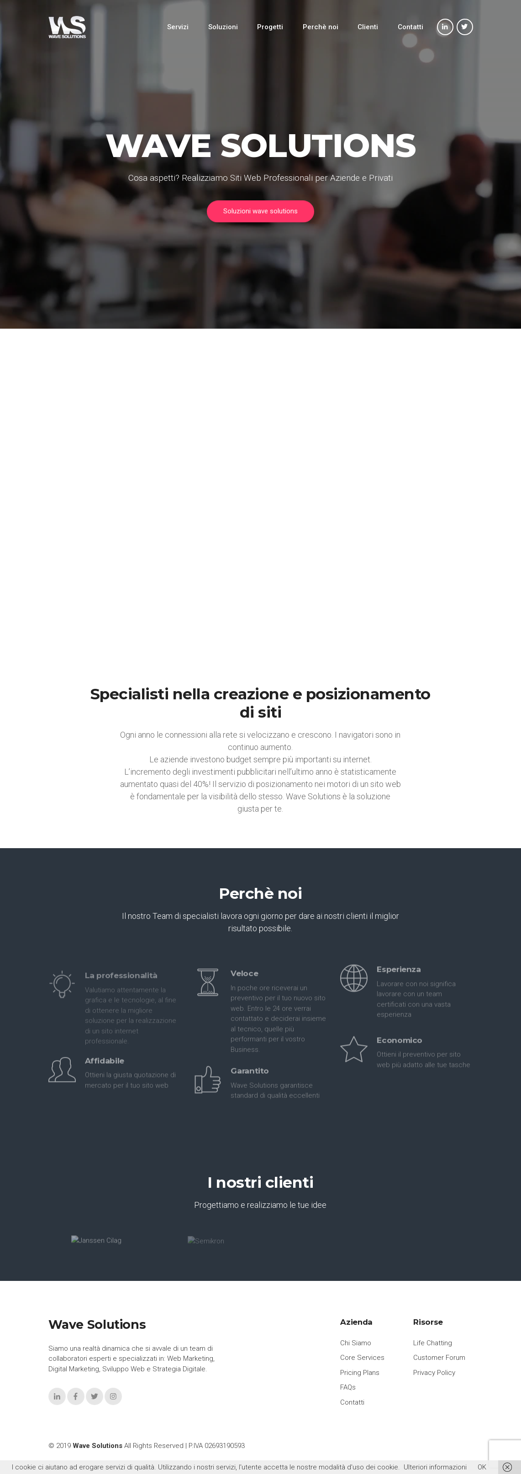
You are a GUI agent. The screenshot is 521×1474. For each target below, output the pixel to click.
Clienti (368, 27)
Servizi (178, 27)
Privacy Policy (434, 1373)
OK (482, 1467)
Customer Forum (439, 1357)
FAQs (348, 1387)
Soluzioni (223, 27)
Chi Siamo (355, 1343)
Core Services (362, 1357)
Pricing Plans (359, 1373)
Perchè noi (320, 27)
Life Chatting (432, 1343)
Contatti (410, 27)
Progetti (270, 27)
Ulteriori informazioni (435, 1467)
